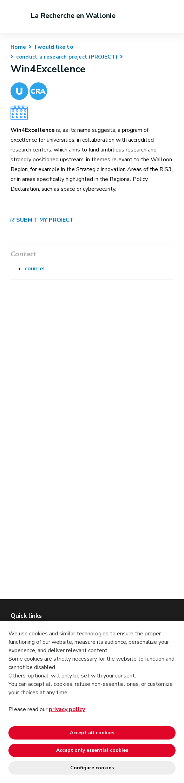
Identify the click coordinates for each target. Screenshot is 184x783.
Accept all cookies (92, 732)
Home (18, 46)
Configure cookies (92, 767)
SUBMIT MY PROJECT (45, 220)
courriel (35, 268)
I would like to (54, 46)
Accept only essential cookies (92, 750)
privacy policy (67, 709)
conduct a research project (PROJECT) (66, 56)
